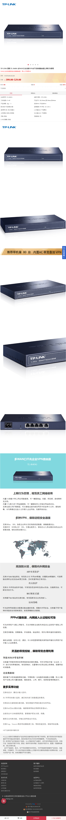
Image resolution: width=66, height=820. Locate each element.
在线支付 (3, 785)
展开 (64, 252)
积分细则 (36, 769)
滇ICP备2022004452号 (33, 806)
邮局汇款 (3, 783)
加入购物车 (56, 818)
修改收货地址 (37, 785)
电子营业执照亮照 (33, 812)
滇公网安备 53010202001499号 (33, 809)
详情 (11, 93)
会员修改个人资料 (39, 783)
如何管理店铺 (37, 788)
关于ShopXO (4, 766)
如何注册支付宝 (5, 791)
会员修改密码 (37, 780)
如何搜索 (36, 771)
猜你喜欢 (55, 93)
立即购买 (36, 818)
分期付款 (3, 780)
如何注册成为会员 (39, 766)
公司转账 (3, 788)
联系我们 (3, 769)
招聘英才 (3, 771)
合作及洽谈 (4, 774)
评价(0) (33, 93)
